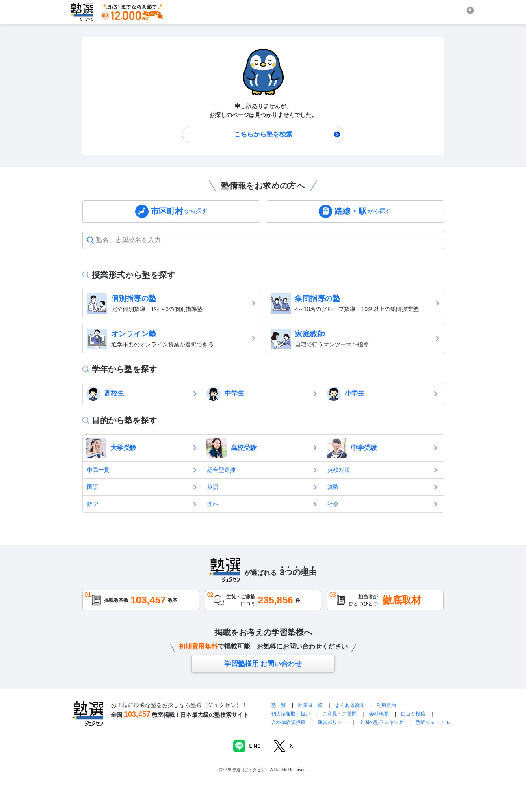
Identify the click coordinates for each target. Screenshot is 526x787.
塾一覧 (278, 705)
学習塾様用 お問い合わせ (263, 664)
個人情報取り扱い (290, 714)
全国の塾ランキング (381, 722)
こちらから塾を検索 (263, 134)
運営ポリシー (332, 722)
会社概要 (379, 714)
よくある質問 (350, 705)
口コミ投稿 (413, 714)
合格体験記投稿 (288, 722)
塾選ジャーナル (433, 722)
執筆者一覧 (310, 705)
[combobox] (96, 240)
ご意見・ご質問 (340, 714)
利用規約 (386, 705)
